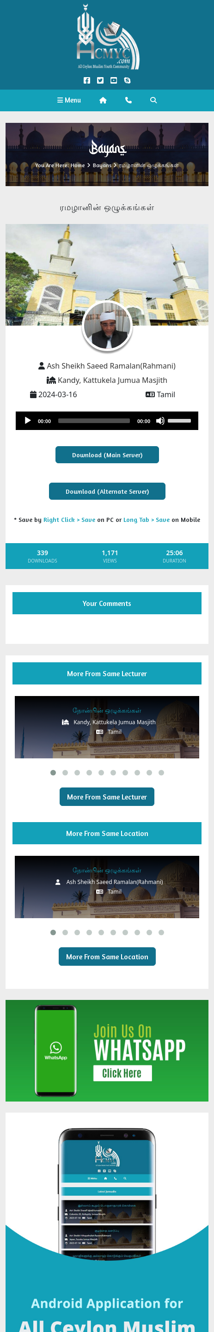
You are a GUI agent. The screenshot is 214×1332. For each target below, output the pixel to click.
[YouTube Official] (114, 80)
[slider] (94, 420)
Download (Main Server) (107, 455)
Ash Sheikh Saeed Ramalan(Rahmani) (111, 366)
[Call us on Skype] (127, 80)
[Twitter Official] (100, 80)
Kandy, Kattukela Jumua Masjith (112, 380)
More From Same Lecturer (107, 796)
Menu (69, 100)
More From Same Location (107, 956)
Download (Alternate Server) (107, 491)
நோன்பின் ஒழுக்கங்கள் (107, 710)
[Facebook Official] (86, 80)
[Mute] (160, 420)
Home (78, 165)
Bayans (102, 165)
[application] (107, 421)
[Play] (27, 420)
